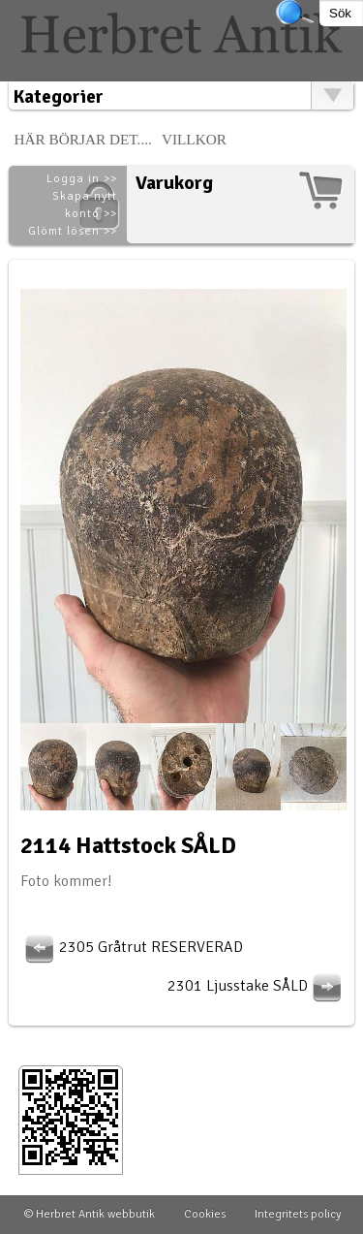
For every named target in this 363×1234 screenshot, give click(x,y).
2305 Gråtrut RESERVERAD (131, 947)
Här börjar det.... (83, 139)
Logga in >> (81, 179)
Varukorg (174, 183)
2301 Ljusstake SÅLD (257, 986)
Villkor (194, 139)
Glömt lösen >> (72, 231)
